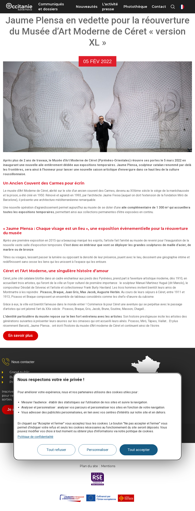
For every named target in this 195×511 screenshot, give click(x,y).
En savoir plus (20, 335)
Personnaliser (98, 450)
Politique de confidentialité (35, 437)
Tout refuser (56, 450)
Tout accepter (139, 450)
